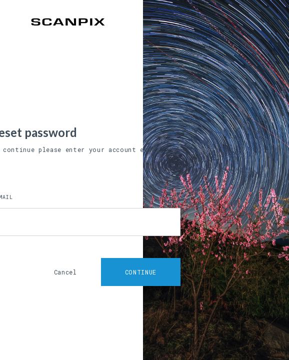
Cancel (65, 272)
